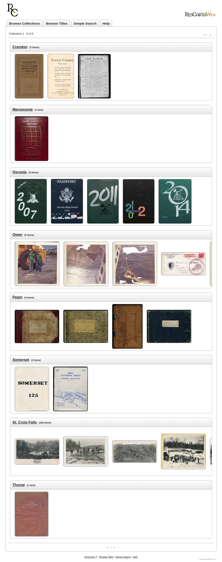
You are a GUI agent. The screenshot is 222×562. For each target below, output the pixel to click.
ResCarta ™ (90, 557)
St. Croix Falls (24, 422)
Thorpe (18, 485)
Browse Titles (56, 23)
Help (106, 23)
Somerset (20, 360)
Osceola (19, 172)
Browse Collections (24, 23)
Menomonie (22, 109)
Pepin (17, 297)
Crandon (20, 47)
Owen (17, 235)
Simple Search (84, 23)
